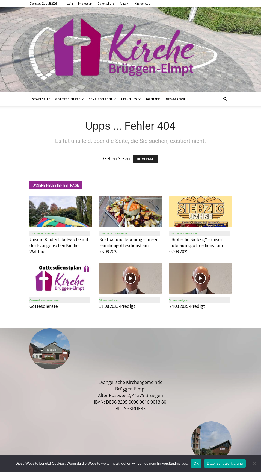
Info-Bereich (175, 99)
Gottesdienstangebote (44, 300)
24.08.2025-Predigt (187, 306)
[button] (225, 99)
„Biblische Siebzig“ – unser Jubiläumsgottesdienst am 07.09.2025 (196, 246)
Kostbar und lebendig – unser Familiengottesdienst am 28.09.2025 (128, 246)
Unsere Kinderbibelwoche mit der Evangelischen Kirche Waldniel (58, 246)
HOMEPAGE (145, 159)
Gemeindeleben (102, 99)
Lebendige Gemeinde (43, 234)
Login (69, 3)
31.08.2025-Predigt (117, 306)
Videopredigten (109, 300)
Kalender (152, 99)
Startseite (41, 99)
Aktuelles (131, 99)
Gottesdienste (69, 99)
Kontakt (124, 3)
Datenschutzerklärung (225, 463)
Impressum (85, 3)
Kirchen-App (142, 3)
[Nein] (254, 463)
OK (196, 463)
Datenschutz (106, 3)
